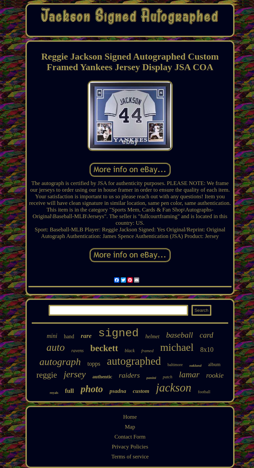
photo (92, 389)
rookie (215, 375)
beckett (104, 348)
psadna (117, 391)
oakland (195, 365)
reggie (46, 374)
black (130, 350)
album (214, 364)
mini (52, 336)
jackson (173, 387)
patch (167, 376)
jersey (75, 374)
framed (147, 350)
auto (56, 347)
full (69, 390)
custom (141, 391)
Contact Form (130, 437)
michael (176, 347)
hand (69, 336)
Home (130, 417)
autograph (60, 361)
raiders (129, 375)
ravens (77, 350)
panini (151, 378)
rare (86, 335)
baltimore (175, 364)
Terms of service (129, 456)
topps (93, 363)
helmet (152, 336)
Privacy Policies (130, 447)
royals (54, 393)
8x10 (206, 349)
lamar (189, 374)
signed (118, 333)
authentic (102, 376)
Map (130, 427)
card (206, 335)
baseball (179, 335)
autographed (134, 361)
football (204, 392)
